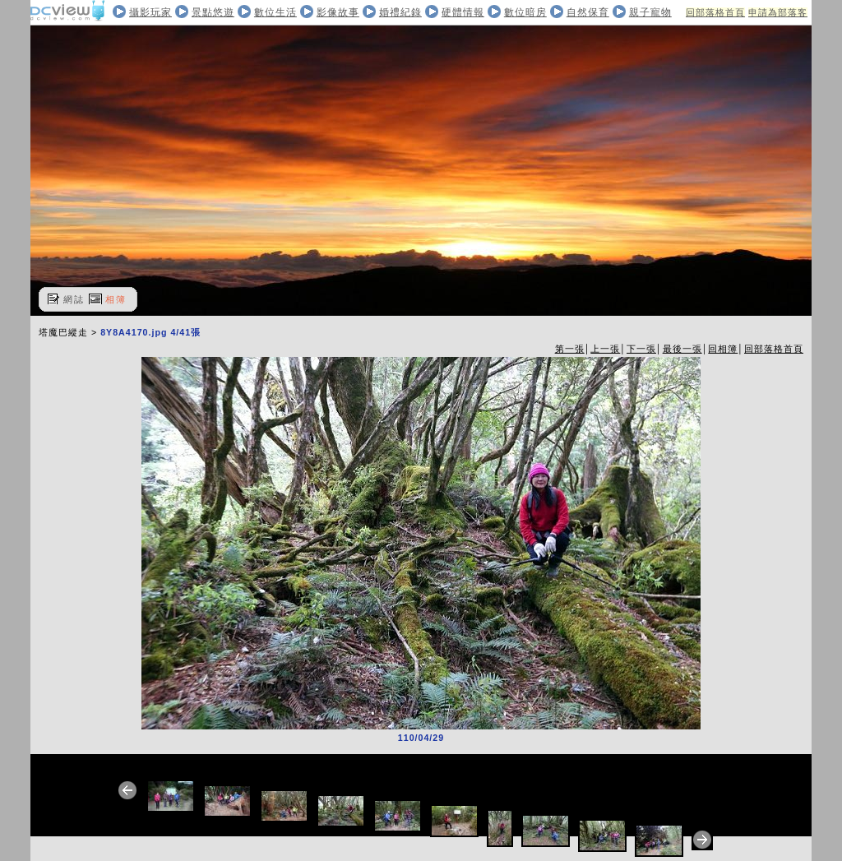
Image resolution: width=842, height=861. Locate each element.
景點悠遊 (213, 12)
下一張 (641, 349)
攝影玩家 (150, 12)
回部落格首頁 (715, 12)
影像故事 (338, 12)
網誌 (74, 299)
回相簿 (723, 349)
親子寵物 (650, 12)
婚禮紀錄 (400, 12)
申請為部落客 (777, 12)
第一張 (570, 349)
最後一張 (682, 349)
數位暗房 (525, 12)
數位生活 (275, 12)
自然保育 (588, 12)
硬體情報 (463, 12)
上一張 (605, 349)
